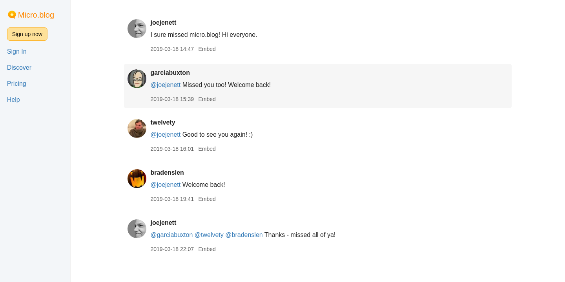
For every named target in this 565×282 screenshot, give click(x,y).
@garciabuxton (171, 234)
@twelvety (209, 234)
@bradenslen (243, 234)
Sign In (17, 51)
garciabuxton (170, 72)
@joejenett (165, 84)
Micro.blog (36, 15)
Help (13, 99)
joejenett (163, 22)
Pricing (16, 83)
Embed (206, 49)
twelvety (162, 122)
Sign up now (27, 34)
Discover (19, 67)
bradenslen (167, 172)
